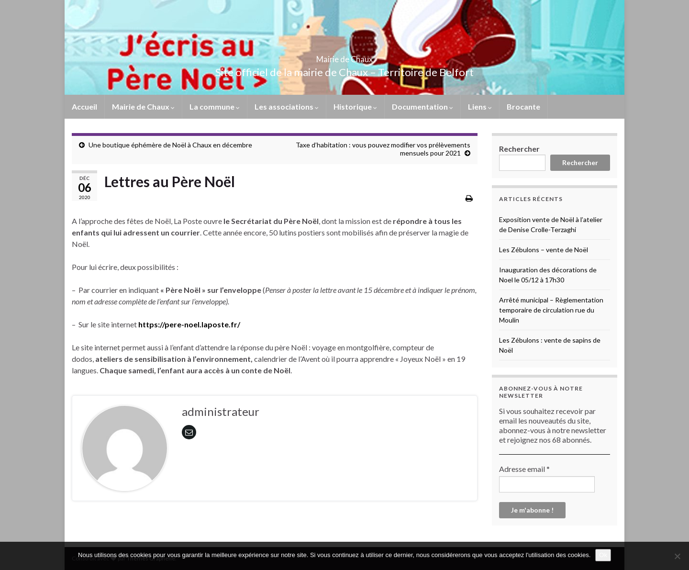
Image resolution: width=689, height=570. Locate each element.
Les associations (287, 106)
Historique (355, 106)
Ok (603, 555)
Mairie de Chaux (344, 56)
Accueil (84, 106)
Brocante (523, 106)
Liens (480, 106)
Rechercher (519, 148)
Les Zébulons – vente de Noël (543, 250)
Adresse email (524, 468)
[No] (677, 556)
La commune (214, 106)
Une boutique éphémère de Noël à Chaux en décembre (170, 145)
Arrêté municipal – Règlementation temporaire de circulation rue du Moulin (551, 310)
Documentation (422, 106)
